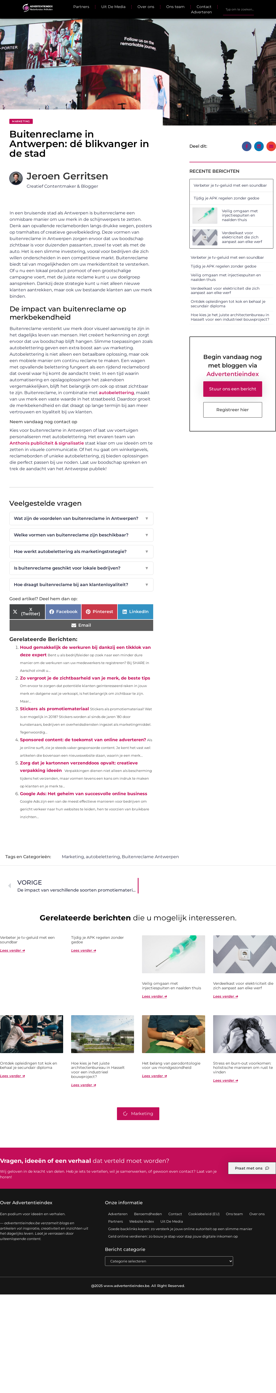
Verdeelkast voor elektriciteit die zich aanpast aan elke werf (242, 237)
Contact (204, 6)
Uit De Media (113, 6)
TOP (258, 1372)
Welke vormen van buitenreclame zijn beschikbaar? (81, 535)
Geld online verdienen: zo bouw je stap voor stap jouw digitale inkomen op (173, 1236)
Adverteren (201, 12)
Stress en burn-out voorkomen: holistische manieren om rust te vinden (243, 1068)
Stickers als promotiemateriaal (54, 708)
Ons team (175, 6)
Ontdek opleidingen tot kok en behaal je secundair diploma (228, 303)
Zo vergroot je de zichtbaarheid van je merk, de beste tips (85, 678)
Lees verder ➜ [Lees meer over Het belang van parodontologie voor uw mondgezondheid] (154, 1076)
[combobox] (238, 9)
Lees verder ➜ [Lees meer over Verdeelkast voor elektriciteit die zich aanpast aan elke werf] (225, 996)
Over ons (145, 6)
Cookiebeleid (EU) (204, 1214)
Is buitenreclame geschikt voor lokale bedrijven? (81, 568)
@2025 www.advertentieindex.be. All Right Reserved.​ (138, 1286)
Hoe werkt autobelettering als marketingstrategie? (81, 551)
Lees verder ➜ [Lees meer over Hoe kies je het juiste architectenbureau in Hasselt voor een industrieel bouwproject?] (83, 1085)
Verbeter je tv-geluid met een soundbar (230, 185)
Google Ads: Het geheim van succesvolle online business (83, 793)
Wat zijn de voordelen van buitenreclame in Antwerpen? (81, 518)
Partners (81, 6)
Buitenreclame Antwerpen (150, 856)
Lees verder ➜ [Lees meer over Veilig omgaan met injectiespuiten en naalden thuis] (154, 996)
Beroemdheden (148, 1214)
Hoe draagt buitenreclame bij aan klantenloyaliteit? (81, 585)
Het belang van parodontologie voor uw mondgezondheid (171, 1065)
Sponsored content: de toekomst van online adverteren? (83, 739)
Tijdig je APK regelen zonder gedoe (226, 198)
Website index (141, 1221)
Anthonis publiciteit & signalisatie (47, 443)
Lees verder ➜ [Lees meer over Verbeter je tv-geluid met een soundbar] (12, 950)
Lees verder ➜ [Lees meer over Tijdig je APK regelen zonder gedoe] (83, 950)
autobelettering (116, 392)
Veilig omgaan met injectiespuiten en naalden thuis (240, 215)
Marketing (21, 121)
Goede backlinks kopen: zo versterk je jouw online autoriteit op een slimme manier (180, 1229)
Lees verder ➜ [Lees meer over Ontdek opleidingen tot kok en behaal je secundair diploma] (12, 1076)
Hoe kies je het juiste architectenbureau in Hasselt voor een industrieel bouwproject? (230, 317)
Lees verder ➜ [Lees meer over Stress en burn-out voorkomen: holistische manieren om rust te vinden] (225, 1080)
